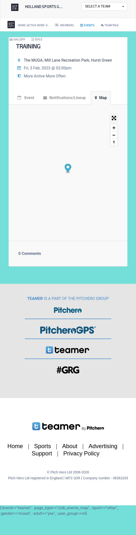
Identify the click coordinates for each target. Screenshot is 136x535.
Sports (42, 446)
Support (42, 453)
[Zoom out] (114, 135)
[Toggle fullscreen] (114, 118)
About (69, 446)
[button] (104, 6)
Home (15, 446)
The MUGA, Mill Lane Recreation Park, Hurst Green (68, 60)
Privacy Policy (81, 453)
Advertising (102, 446)
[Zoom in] (114, 127)
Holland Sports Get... (45, 6)
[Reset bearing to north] (114, 142)
